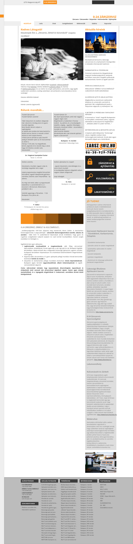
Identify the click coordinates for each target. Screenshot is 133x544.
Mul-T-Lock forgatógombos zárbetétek (72, 535)
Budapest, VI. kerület (86, 496)
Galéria (94, 23)
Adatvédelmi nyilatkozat (29, 510)
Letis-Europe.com (27, 499)
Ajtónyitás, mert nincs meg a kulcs (51, 489)
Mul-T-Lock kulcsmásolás (48, 530)
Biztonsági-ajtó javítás (47, 510)
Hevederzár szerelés (47, 498)
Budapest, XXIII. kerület (87, 535)
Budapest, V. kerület (86, 494)
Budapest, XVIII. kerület (87, 524)
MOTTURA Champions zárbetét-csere (52, 540)
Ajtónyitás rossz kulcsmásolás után (51, 496)
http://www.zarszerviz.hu (104, 312)
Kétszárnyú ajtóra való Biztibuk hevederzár (73, 496)
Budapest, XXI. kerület (87, 530)
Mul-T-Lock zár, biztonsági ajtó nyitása (52, 526)
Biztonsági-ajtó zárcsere (48, 512)
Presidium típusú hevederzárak (70, 501)
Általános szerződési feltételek (30, 507)
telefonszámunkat (28, 89)
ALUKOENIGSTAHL (105, 503)
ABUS (101, 487)
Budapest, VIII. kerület (87, 501)
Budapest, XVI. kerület (87, 519)
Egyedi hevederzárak (67, 508)
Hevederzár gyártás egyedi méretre (51, 508)
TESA (101, 498)
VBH (101, 501)
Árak (54, 23)
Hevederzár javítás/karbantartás (50, 503)
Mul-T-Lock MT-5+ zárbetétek (69, 519)
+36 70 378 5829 (26, 495)
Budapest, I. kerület (86, 485)
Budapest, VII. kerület (87, 498)
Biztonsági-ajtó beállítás (48, 514)
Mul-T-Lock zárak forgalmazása (50, 535)
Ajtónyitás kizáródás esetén (49, 487)
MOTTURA (103, 485)
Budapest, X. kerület (86, 505)
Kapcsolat (107, 23)
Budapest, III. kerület (86, 489)
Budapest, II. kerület (86, 487)
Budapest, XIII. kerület (87, 512)
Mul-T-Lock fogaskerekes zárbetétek (71, 533)
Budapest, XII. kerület (87, 510)
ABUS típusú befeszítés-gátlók (69, 487)
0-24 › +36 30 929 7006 (104, 2)
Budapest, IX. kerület (86, 503)
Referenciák (81, 23)
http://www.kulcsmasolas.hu (107, 415)
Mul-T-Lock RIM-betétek (68, 537)
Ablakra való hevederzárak (68, 489)
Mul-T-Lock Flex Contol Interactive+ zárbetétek (74, 521)
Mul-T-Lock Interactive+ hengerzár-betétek (73, 524)
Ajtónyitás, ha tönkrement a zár (50, 494)
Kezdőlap (27, 23)
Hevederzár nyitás (46, 505)
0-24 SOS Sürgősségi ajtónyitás (50, 485)
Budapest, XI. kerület (86, 508)
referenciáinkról (62, 85)
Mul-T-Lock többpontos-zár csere (50, 528)
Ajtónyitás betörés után (48, 491)
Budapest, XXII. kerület (87, 533)
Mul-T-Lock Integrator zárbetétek (70, 526)
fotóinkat (33, 87)
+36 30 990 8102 (26, 490)
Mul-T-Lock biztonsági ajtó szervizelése (52, 524)
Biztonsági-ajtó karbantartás (49, 517)
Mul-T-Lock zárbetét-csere (49, 521)
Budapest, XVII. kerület (87, 521)
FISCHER (102, 494)
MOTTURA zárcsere (47, 537)
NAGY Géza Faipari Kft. (106, 491)
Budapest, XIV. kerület (87, 514)
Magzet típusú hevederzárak (69, 503)
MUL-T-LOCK (104, 489)
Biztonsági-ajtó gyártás (48, 519)
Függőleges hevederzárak (68, 491)
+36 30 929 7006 (26, 486)
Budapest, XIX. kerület (87, 526)
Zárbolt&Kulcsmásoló (106, 508)
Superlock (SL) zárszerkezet (69, 517)
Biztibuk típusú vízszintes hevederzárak (72, 485)
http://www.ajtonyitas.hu (102, 360)
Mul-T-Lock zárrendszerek (68, 540)
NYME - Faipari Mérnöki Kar (108, 496)
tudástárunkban (54, 87)
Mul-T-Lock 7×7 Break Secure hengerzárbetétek (75, 528)
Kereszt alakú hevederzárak (69, 512)
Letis (41, 23)
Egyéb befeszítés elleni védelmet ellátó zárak (74, 498)
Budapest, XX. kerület (87, 528)
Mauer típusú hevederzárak (69, 505)
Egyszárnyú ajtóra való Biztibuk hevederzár (73, 494)
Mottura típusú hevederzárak (69, 514)
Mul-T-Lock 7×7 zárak (67, 530)
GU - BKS (102, 505)
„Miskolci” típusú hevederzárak (70, 510)
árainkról (53, 85)
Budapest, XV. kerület (87, 517)
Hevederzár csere (46, 501)
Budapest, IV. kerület (86, 491)
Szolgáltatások (67, 23)
